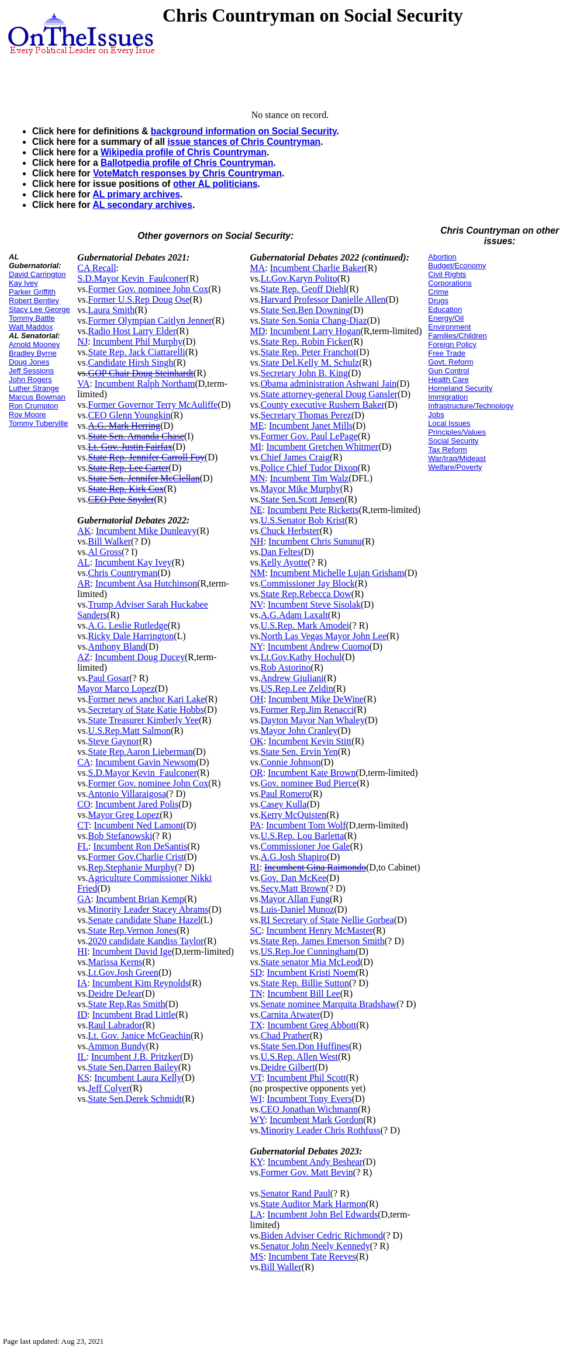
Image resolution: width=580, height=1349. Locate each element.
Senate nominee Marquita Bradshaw (328, 1004)
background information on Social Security (244, 131)
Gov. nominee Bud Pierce (309, 783)
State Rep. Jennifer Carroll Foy (146, 457)
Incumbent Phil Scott (306, 1078)
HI (82, 951)
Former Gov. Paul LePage (309, 436)
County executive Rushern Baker (323, 405)
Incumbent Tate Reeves (312, 1256)
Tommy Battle (32, 318)
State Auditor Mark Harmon (313, 1204)
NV (256, 604)
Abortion (442, 256)
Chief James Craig (295, 457)
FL (82, 846)
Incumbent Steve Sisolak (314, 604)
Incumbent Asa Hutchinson (146, 583)
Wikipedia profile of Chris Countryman (184, 152)
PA (255, 825)
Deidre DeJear (115, 993)
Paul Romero (285, 794)
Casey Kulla (284, 804)
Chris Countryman (123, 573)
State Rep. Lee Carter (128, 468)
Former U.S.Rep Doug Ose (139, 299)
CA (83, 762)
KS (83, 1078)
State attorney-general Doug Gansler (329, 394)
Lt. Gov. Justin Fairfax (130, 447)
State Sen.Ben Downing (305, 310)
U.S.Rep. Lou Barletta (302, 836)
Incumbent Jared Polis (136, 804)
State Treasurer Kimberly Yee (143, 720)
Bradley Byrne (33, 353)
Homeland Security (460, 388)
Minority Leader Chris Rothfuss (321, 1130)
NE (256, 510)
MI (256, 447)
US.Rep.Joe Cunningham (308, 951)
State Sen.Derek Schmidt (135, 1099)
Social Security (453, 440)
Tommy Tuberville (38, 423)
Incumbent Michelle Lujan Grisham (337, 573)
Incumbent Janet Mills (311, 426)
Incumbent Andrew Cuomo (319, 646)
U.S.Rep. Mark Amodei (305, 625)
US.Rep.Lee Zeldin (297, 688)
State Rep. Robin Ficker (306, 341)
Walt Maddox (31, 326)
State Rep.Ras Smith (126, 1004)
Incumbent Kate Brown (311, 773)
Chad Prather (285, 1036)
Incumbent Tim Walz (309, 478)
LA (256, 1214)
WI (256, 1099)
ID (82, 1014)
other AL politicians (215, 184)
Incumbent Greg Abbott (311, 1025)
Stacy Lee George (39, 309)
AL (83, 562)
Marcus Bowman (37, 397)
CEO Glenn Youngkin (129, 415)
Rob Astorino (286, 667)
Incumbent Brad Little (133, 1014)
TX (256, 1025)
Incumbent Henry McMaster (320, 930)
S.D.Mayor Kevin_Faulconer (131, 278)
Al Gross (105, 552)
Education (445, 309)
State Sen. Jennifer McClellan (144, 478)
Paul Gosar (109, 678)
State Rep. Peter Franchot (309, 352)
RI (255, 867)
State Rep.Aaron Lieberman (140, 752)
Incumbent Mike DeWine (316, 699)
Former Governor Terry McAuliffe (153, 405)
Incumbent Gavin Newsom (145, 762)
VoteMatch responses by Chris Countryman (187, 173)
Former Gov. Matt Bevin (307, 1172)
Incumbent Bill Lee (303, 993)
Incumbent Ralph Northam (145, 384)
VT (256, 1078)
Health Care (448, 379)
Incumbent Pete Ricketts (312, 510)
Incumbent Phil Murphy (138, 341)
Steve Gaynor (114, 741)
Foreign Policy (452, 344)
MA (257, 268)
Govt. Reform (450, 362)
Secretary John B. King (304, 373)
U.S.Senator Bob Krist (303, 520)
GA (84, 899)
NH (257, 541)
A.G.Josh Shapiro (294, 857)
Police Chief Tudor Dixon (309, 468)
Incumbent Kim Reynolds (140, 983)
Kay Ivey (23, 283)
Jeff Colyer (109, 1088)
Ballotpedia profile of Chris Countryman (187, 163)
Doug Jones (29, 362)
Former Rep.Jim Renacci (307, 710)
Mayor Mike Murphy (300, 489)
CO (83, 804)
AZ (83, 657)
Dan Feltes (281, 552)
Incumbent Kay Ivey (133, 562)
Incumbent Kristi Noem (311, 972)
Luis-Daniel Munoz (297, 909)
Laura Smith (111, 310)
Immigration (448, 397)
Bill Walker (110, 541)
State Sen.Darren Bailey (133, 1067)
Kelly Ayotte (284, 562)
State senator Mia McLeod (310, 962)
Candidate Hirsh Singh (131, 362)
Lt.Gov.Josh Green (123, 972)
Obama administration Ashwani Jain (328, 384)
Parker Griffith (32, 291)
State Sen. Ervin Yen (299, 752)
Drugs (438, 300)
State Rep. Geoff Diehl (303, 289)
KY (256, 1162)
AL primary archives (136, 194)
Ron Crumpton (33, 405)
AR (83, 583)
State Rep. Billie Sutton (305, 983)
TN (256, 993)
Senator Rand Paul (295, 1193)
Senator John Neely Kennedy (315, 1246)
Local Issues (449, 423)
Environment (449, 326)
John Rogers (30, 379)
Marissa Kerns (115, 962)
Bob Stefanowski (120, 836)
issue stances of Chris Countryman (243, 142)
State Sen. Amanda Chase (136, 436)
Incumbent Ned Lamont (138, 825)
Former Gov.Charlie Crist (136, 857)
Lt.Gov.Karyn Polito (299, 278)
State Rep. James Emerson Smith (323, 941)
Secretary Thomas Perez (306, 415)
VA (83, 384)
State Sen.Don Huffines (305, 1046)
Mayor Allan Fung (295, 899)
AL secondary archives (142, 205)
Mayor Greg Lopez (124, 815)
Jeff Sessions (31, 370)
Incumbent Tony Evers (309, 1099)
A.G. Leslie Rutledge (128, 625)
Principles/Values (457, 432)
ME (257, 426)
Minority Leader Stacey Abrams (148, 909)
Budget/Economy (457, 265)
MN (257, 478)
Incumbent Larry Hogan (315, 331)
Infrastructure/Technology (470, 405)
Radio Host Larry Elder (132, 331)
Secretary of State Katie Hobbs (146, 710)
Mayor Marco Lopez (115, 688)
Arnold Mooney (34, 344)
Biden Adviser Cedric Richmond (322, 1235)
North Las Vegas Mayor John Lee (323, 636)
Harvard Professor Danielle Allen (323, 299)
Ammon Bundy (117, 1046)
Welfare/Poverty (455, 467)
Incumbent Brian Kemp (140, 899)
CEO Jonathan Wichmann (309, 1109)
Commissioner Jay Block (308, 583)
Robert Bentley (34, 300)
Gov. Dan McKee (293, 878)
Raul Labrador (115, 1025)
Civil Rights (447, 274)
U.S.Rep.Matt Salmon (129, 731)
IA (82, 983)
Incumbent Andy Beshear (315, 1162)
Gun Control (448, 370)
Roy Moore (27, 414)
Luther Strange (34, 388)
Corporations (449, 283)
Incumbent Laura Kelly (137, 1078)
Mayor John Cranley (299, 731)
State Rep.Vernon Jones (132, 930)
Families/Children (457, 335)
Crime (438, 291)
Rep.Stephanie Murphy (131, 867)
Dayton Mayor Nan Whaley (313, 720)
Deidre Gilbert (288, 1067)
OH (257, 699)
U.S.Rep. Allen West (299, 1057)
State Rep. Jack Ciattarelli (136, 352)
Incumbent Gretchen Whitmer (323, 447)
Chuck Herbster (290, 531)
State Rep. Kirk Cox (126, 489)
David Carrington (37, 274)
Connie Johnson (291, 762)
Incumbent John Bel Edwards (322, 1214)
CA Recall (96, 268)
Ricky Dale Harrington (131, 636)
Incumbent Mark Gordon (316, 1120)
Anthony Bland (117, 646)
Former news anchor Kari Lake (146, 699)
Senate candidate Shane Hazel (144, 920)
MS (257, 1256)
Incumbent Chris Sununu (315, 541)
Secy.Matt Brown (293, 888)
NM (257, 573)
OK (257, 741)
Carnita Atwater (290, 1014)
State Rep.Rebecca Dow (306, 594)
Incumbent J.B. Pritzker (135, 1057)
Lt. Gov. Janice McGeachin (139, 1036)
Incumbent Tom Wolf (306, 825)
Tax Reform (447, 449)
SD (256, 972)
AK (84, 531)
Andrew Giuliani (292, 678)
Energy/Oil (446, 318)
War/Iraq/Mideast (457, 458)
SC (256, 930)
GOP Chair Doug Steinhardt (141, 373)
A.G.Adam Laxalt (294, 615)
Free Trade (446, 353)
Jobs (436, 414)
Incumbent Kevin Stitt (309, 741)
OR (256, 773)
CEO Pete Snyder (121, 499)
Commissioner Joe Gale (305, 846)
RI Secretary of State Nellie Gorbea (327, 920)
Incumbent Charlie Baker (317, 268)
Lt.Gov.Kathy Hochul (301, 657)
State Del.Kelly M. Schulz (310, 362)
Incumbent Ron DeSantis (140, 846)
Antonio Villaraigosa (127, 794)
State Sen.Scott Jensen (303, 499)
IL (81, 1057)
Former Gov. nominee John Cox (148, 289)
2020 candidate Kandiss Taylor (146, 941)
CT (83, 825)
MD (257, 331)
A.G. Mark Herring (124, 426)
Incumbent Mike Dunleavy (146, 531)
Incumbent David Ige (132, 951)
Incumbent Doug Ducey (140, 657)
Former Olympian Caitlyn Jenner (150, 320)
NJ (82, 341)
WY (257, 1120)
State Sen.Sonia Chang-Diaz (314, 320)
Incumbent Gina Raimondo (315, 867)
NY (256, 646)
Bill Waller (281, 1267)
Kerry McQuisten (293, 815)
